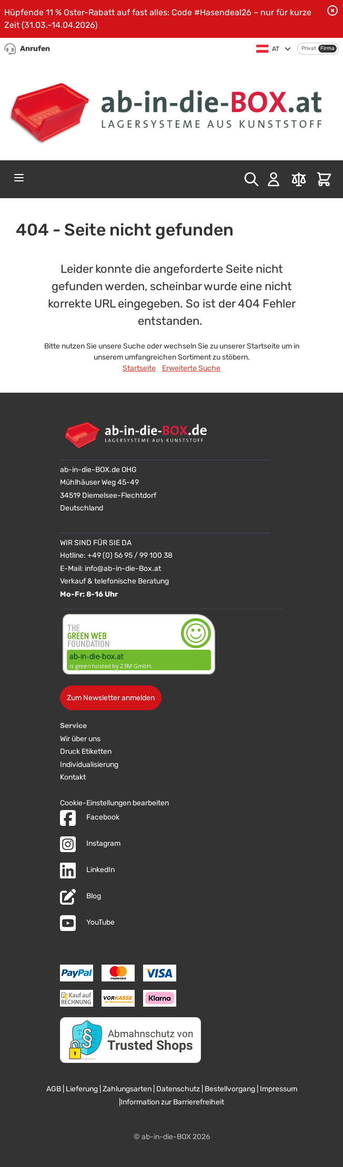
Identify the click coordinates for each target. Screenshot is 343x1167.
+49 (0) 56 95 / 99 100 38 (130, 555)
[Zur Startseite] (171, 109)
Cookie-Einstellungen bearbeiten (114, 803)
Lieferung (82, 1088)
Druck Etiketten (86, 751)
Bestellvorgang (230, 1088)
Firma (327, 48)
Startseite (139, 368)
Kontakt (73, 777)
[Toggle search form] (251, 179)
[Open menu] (19, 177)
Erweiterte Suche (191, 368)
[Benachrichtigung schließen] (332, 10)
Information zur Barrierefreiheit (172, 1102)
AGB (53, 1088)
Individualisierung (89, 764)
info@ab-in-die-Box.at (123, 568)
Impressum (278, 1088)
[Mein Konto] (273, 179)
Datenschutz (178, 1088)
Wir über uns (80, 738)
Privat (308, 48)
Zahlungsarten (127, 1088)
